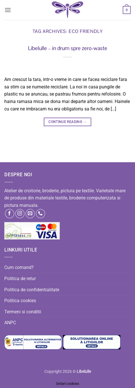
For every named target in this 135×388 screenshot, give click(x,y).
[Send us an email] (30, 213)
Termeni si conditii (22, 311)
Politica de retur (20, 278)
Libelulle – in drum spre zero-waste (67, 48)
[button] (7, 10)
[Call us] (40, 213)
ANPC (10, 322)
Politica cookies (20, 300)
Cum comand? (19, 267)
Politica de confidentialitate (31, 289)
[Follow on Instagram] (20, 213)
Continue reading (67, 122)
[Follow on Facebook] (9, 213)
